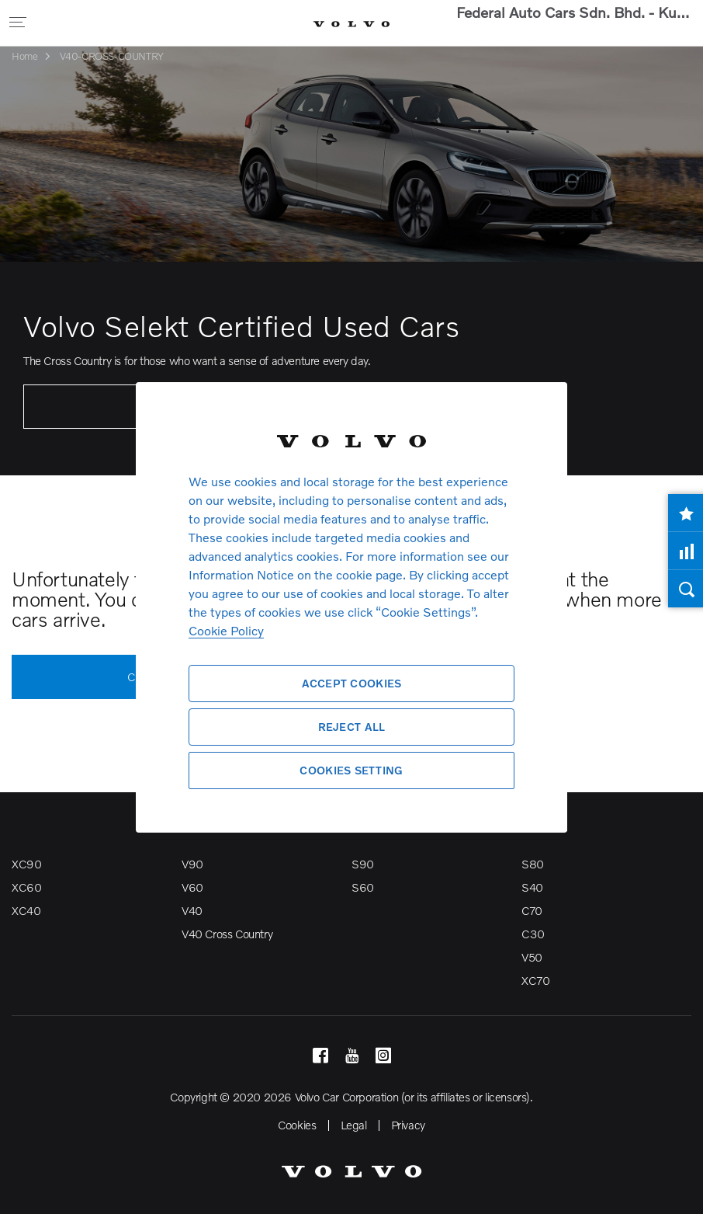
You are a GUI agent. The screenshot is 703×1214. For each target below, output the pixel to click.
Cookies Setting (351, 770)
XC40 (26, 910)
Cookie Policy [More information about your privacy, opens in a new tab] (226, 630)
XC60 (26, 887)
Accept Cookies (352, 683)
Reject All (352, 726)
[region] (351, 607)
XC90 (26, 864)
